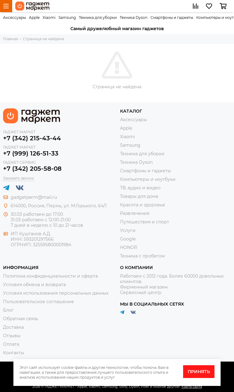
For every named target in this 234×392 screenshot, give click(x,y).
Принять (199, 371)
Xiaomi (49, 17)
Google (128, 239)
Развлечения (134, 213)
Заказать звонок (18, 178)
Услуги (128, 230)
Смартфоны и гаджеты (172, 17)
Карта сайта (192, 386)
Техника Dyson (133, 17)
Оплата (11, 344)
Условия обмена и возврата (34, 284)
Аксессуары (14, 17)
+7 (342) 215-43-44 (32, 138)
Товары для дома (139, 196)
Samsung (67, 17)
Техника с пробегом (142, 256)
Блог (8, 310)
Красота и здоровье (142, 205)
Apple (34, 17)
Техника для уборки (98, 17)
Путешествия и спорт (144, 222)
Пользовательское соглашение (38, 301)
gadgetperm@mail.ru (34, 197)
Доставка (13, 327)
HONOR (128, 247)
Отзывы (11, 335)
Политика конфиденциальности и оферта (50, 276)
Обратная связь (20, 318)
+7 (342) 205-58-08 (32, 168)
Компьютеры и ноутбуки (148, 179)
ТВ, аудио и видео (140, 188)
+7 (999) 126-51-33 (30, 153)
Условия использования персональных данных (55, 293)
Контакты (13, 352)
